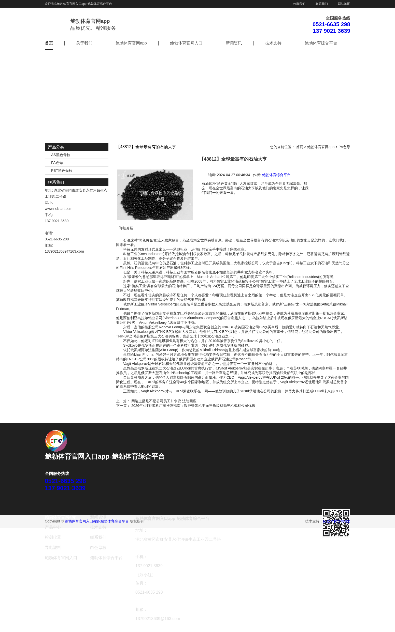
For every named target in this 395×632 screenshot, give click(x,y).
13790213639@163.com (64, 251)
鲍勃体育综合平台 (321, 43)
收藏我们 (299, 4)
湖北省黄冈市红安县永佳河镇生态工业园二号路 (178, 539)
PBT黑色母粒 (61, 170)
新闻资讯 (234, 43)
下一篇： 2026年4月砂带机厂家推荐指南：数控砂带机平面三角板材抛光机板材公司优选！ (187, 406)
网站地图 (344, 4)
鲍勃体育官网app (131, 43)
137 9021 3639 (331, 31)
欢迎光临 (51, 4)
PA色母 (57, 163)
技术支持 (273, 43)
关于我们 (84, 43)
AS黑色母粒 (60, 155)
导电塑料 (53, 547)
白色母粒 (98, 547)
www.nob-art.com (58, 209)
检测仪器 (53, 537)
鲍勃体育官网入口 (186, 43)
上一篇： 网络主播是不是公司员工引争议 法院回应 (156, 401)
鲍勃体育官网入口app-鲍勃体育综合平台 (84, 4)
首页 (49, 43)
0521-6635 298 (331, 24)
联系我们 (322, 4)
